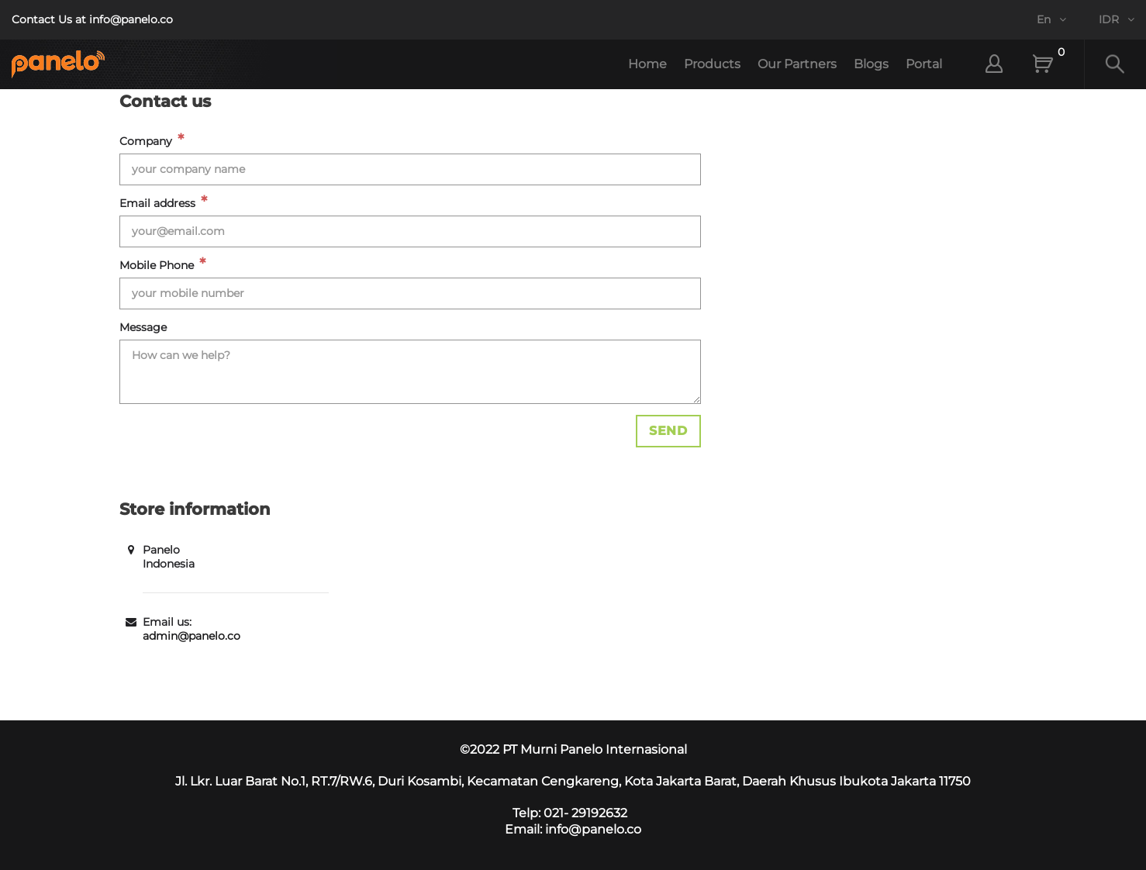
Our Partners (797, 64)
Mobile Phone (156, 265)
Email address (157, 203)
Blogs (871, 64)
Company (145, 141)
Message (143, 327)
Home (647, 64)
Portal (924, 64)
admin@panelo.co (191, 636)
